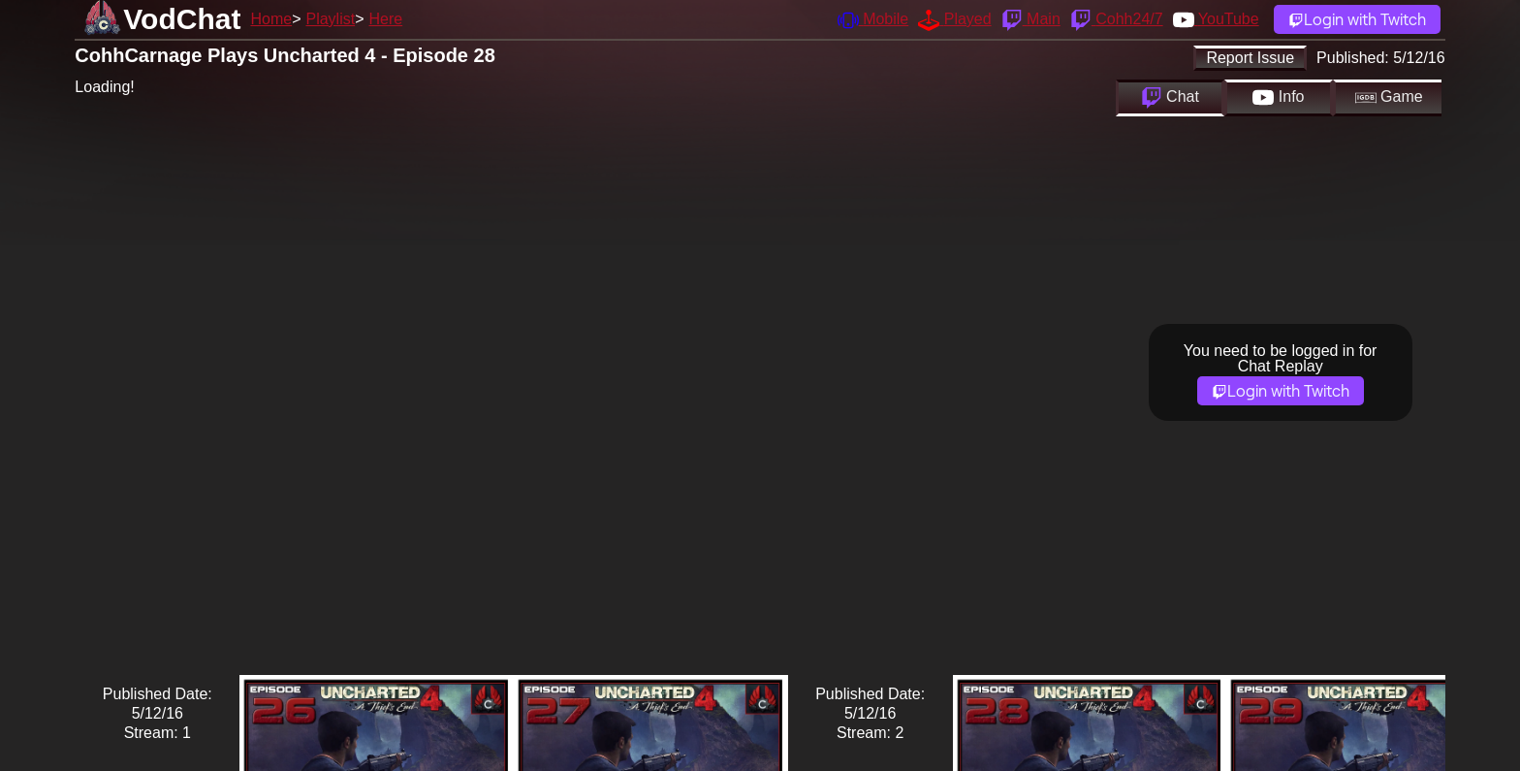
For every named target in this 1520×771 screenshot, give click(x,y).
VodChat (181, 19)
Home (271, 19)
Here (386, 19)
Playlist (330, 19)
